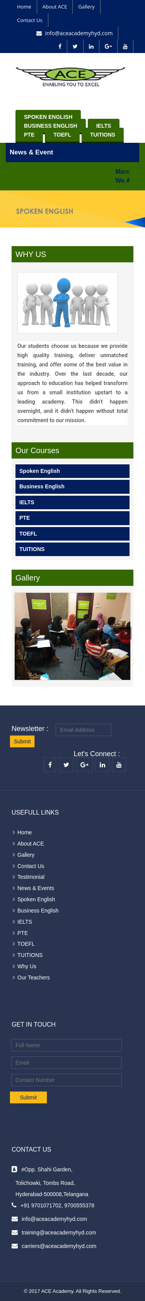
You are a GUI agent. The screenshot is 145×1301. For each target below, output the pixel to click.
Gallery (86, 6)
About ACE (55, 6)
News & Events (35, 888)
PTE (29, 135)
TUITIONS (102, 135)
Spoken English (48, 117)
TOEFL (62, 135)
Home (24, 6)
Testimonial (30, 877)
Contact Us (30, 20)
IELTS (103, 126)
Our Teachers (33, 977)
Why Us (26, 966)
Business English (50, 126)
